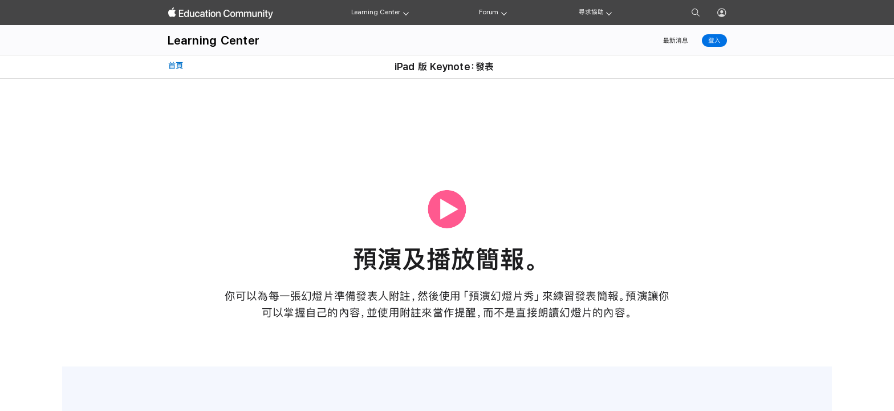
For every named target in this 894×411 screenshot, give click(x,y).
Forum (488, 12)
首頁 (174, 65)
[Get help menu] (609, 12)
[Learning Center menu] (406, 12)
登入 (714, 40)
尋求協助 (591, 12)
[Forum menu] (504, 12)
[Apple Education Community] (220, 13)
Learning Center (375, 12)
